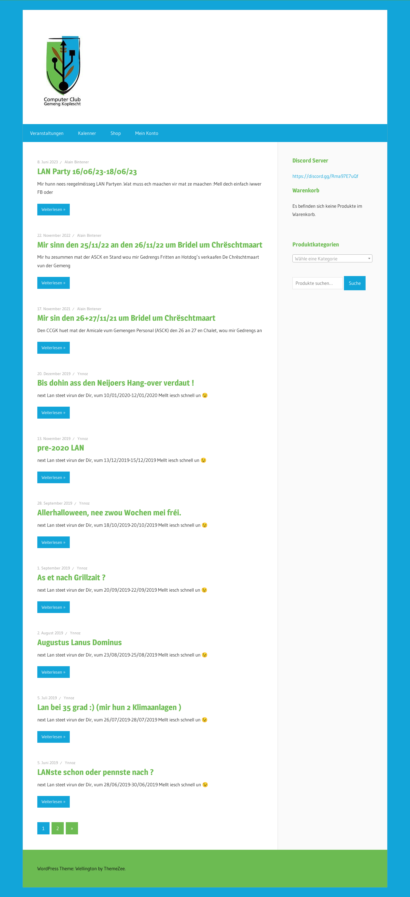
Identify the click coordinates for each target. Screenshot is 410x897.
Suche (355, 283)
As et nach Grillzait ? (71, 577)
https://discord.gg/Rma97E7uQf (325, 176)
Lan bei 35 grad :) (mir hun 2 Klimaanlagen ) (109, 707)
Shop (115, 133)
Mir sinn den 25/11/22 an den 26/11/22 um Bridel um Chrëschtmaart (150, 245)
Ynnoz (82, 373)
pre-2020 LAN (60, 447)
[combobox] (332, 258)
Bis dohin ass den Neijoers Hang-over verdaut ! (115, 383)
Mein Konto (146, 133)
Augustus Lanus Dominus (79, 642)
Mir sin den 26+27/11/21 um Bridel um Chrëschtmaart (126, 318)
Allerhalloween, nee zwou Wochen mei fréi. (109, 512)
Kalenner (87, 133)
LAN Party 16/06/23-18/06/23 (87, 171)
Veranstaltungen (46, 133)
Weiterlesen (52, 209)
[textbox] (332, 259)
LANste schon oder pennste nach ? (95, 772)
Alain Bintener (77, 161)
